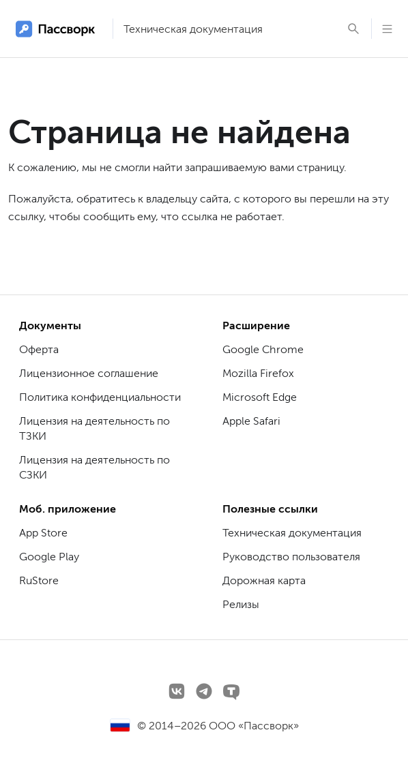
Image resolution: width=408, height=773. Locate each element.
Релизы (240, 604)
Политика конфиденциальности (100, 397)
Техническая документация (193, 28)
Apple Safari (251, 420)
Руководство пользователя (291, 556)
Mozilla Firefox (258, 373)
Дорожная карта (264, 580)
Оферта (39, 349)
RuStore (39, 580)
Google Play (49, 556)
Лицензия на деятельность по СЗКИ (94, 467)
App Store (43, 532)
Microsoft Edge (259, 397)
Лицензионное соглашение (88, 373)
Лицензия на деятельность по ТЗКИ (94, 428)
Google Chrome (263, 349)
